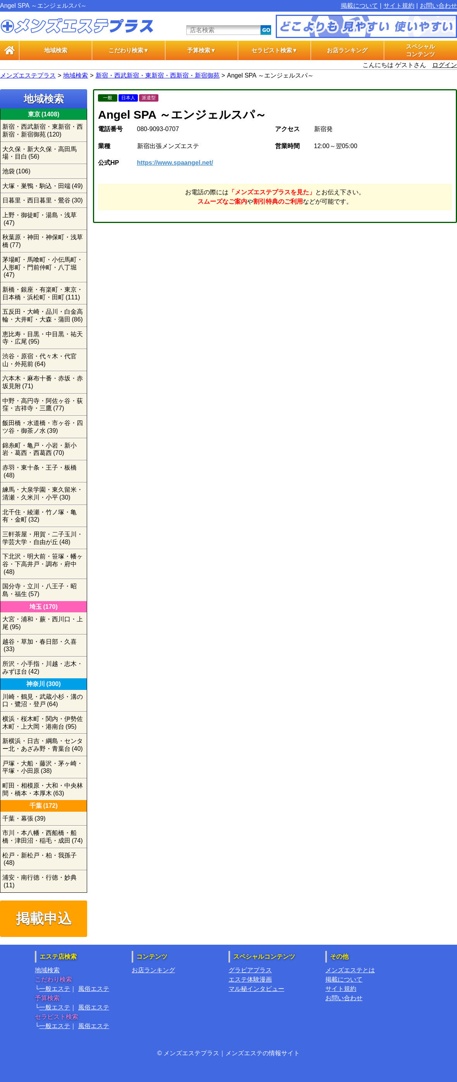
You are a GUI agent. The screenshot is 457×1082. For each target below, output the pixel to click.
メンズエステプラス (28, 75)
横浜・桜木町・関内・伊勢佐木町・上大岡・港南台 (42, 723)
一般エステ (54, 988)
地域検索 (55, 50)
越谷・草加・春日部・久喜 (39, 645)
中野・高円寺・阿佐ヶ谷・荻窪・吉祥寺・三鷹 (42, 405)
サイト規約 (398, 5)
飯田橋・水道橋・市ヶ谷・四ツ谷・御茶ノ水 (42, 427)
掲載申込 (44, 918)
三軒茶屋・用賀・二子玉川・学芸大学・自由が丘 (42, 538)
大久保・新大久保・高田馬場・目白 (39, 153)
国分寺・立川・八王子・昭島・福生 (39, 590)
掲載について (359, 5)
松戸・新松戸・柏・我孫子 (39, 859)
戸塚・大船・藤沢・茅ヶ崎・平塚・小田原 (42, 767)
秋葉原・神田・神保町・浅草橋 (42, 241)
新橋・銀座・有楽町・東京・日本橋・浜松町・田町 (42, 293)
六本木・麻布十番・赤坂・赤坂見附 (42, 382)
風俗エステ (93, 988)
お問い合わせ (438, 5)
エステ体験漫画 (250, 979)
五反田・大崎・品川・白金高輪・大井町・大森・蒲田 (42, 315)
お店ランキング (347, 50)
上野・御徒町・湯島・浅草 (39, 219)
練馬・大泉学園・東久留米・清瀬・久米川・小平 (42, 493)
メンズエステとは (350, 970)
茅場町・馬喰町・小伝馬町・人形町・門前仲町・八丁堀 (42, 267)
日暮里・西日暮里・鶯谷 (42, 200)
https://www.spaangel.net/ (175, 162)
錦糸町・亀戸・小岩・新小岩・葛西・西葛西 (39, 449)
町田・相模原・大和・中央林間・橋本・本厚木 (42, 789)
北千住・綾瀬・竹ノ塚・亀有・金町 (39, 516)
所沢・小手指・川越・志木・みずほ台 (42, 667)
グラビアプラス (250, 970)
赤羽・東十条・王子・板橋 (39, 471)
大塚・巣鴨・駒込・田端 (42, 186)
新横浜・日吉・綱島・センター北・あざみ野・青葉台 (42, 745)
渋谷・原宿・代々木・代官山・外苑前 (39, 360)
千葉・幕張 (24, 818)
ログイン (444, 65)
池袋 (16, 171)
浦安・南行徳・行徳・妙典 (39, 881)
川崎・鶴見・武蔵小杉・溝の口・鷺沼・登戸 (42, 700)
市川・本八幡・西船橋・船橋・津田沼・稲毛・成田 (42, 837)
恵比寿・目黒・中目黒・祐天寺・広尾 (42, 338)
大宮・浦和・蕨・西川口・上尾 (42, 623)
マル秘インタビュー (256, 988)
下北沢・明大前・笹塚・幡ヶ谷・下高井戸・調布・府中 (42, 564)
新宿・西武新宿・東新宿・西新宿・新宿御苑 (158, 75)
